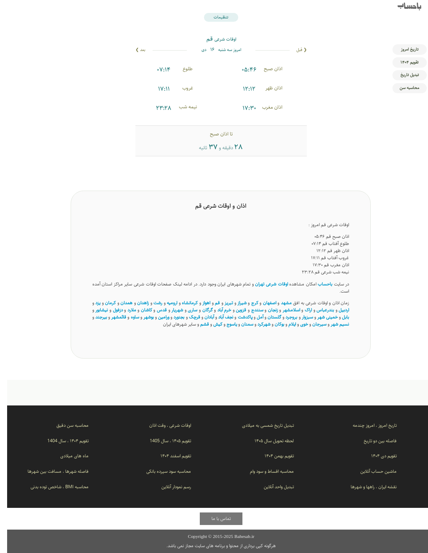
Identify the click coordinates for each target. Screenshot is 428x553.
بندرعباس (318, 309)
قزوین (234, 309)
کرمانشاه (183, 302)
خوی (297, 324)
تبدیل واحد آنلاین (272, 486)
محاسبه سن (402, 87)
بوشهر (141, 317)
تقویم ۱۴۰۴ (402, 62)
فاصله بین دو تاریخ (373, 440)
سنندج (250, 309)
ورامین (156, 317)
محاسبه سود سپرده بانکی (161, 471)
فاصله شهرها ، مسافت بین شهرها (51, 471)
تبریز (221, 302)
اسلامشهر (284, 309)
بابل (338, 317)
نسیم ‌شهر (333, 324)
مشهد (279, 302)
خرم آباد (217, 309)
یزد (90, 302)
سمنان (240, 324)
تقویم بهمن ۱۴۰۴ (272, 455)
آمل (253, 317)
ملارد (124, 309)
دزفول (111, 309)
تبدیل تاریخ (402, 74)
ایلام (285, 324)
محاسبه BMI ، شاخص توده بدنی (52, 486)
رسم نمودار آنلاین (169, 486)
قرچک (187, 317)
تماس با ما (214, 518)
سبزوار (300, 317)
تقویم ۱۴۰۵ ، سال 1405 (163, 440)
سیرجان (312, 324)
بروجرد (284, 317)
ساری (185, 309)
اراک (301, 309)
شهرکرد (256, 324)
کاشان (139, 309)
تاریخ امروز (402, 49)
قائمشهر (111, 317)
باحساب (402, 7)
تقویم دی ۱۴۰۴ (377, 455)
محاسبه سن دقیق (65, 425)
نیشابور (94, 309)
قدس (155, 309)
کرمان (103, 302)
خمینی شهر (320, 317)
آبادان (202, 317)
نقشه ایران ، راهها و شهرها (367, 486)
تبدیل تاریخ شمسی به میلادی (261, 425)
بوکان (272, 324)
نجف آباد (218, 317)
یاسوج (224, 324)
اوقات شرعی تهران (264, 284)
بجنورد (171, 317)
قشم (197, 324)
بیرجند (94, 317)
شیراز (234, 302)
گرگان (200, 309)
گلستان (267, 317)
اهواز (199, 302)
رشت (150, 302)
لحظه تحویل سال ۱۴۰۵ (267, 440)
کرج (247, 302)
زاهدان (136, 302)
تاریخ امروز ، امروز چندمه (368, 425)
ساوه (128, 317)
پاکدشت (238, 317)
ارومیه (165, 302)
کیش (210, 324)
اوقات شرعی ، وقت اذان (163, 425)
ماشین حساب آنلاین (371, 471)
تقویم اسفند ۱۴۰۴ (168, 455)
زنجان (266, 309)
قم (210, 302)
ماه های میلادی (67, 455)
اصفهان (262, 302)
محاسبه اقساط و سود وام (265, 471)
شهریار (170, 309)
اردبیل (336, 309)
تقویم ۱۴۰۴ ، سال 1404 (61, 440)
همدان (119, 302)
